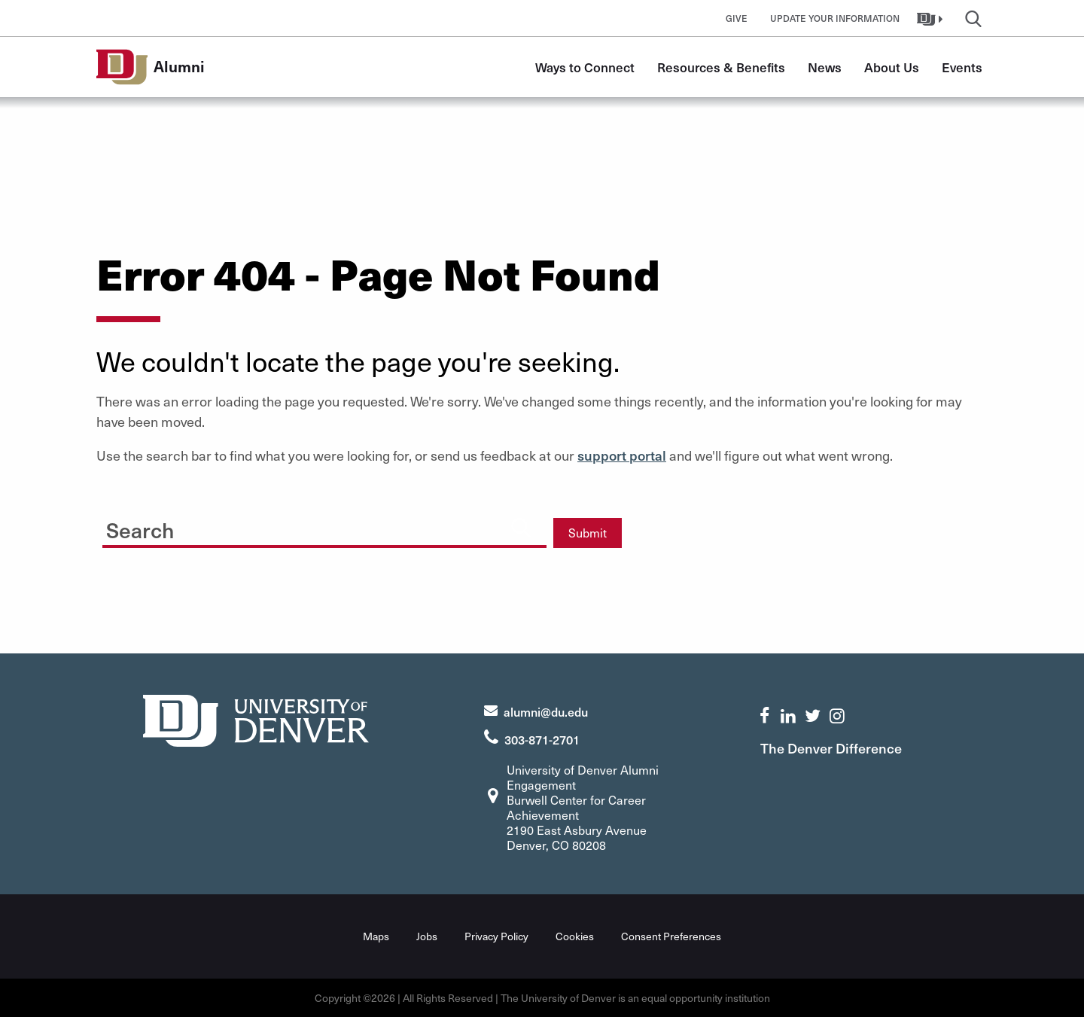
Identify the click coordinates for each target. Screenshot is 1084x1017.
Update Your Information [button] (835, 18)
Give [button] (737, 18)
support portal (621, 455)
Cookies (575, 936)
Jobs (426, 936)
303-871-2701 (542, 739)
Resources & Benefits (721, 67)
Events (962, 67)
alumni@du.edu (546, 711)
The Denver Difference (831, 747)
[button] (931, 18)
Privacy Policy (496, 936)
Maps (376, 936)
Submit (587, 532)
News (825, 67)
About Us (891, 67)
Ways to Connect (585, 67)
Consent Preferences (671, 936)
